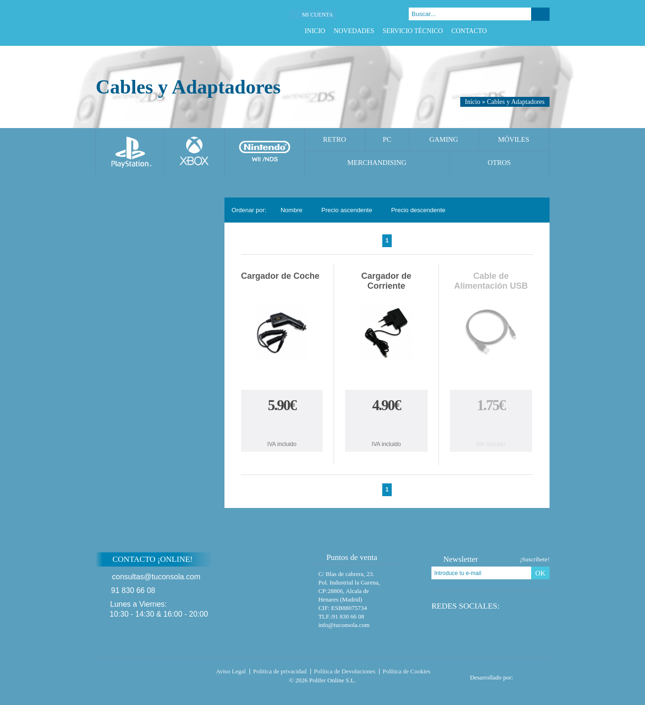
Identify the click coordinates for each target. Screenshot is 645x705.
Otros (499, 162)
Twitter (521, 31)
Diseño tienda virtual (533, 674)
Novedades (354, 30)
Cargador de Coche (280, 276)
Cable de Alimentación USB (491, 281)
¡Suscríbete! (535, 559)
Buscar (540, 14)
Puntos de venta (348, 557)
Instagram (545, 31)
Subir (572, 565)
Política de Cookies (406, 671)
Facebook (509, 31)
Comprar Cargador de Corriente (386, 426)
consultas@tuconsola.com (156, 577)
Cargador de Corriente (386, 281)
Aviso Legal (231, 671)
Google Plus (533, 31)
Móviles (513, 139)
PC (387, 139)
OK (540, 573)
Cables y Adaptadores (515, 101)
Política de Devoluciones (344, 671)
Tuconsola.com (135, 673)
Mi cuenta (317, 14)
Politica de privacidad (280, 671)
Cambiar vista (536, 210)
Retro (334, 139)
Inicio (315, 30)
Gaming (443, 139)
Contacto (469, 30)
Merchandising (376, 162)
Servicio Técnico (413, 30)
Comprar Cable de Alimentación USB (491, 426)
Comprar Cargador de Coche (282, 426)
